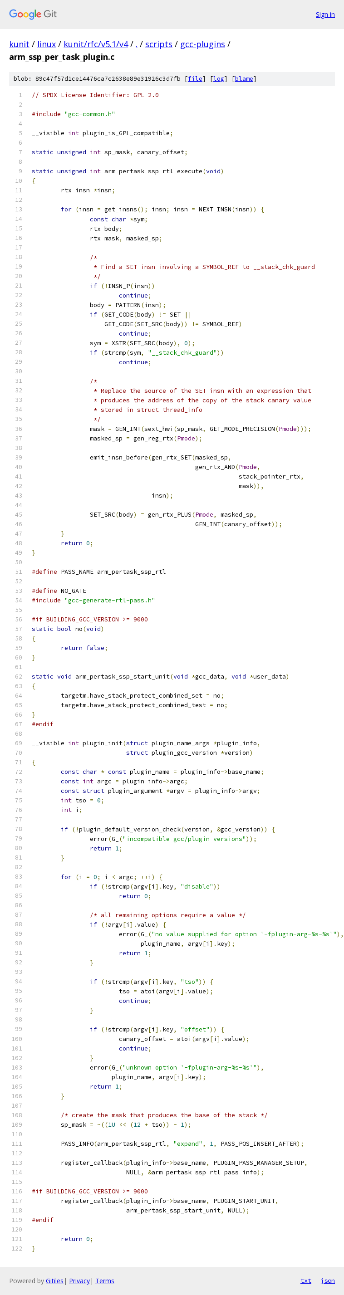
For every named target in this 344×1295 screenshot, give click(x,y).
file (195, 79)
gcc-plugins (202, 44)
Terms (104, 1280)
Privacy (79, 1280)
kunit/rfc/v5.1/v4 (96, 44)
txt (305, 1280)
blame (244, 79)
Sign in (325, 14)
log (218, 79)
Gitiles (55, 1280)
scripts (158, 44)
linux (46, 44)
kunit (19, 44)
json (327, 1280)
